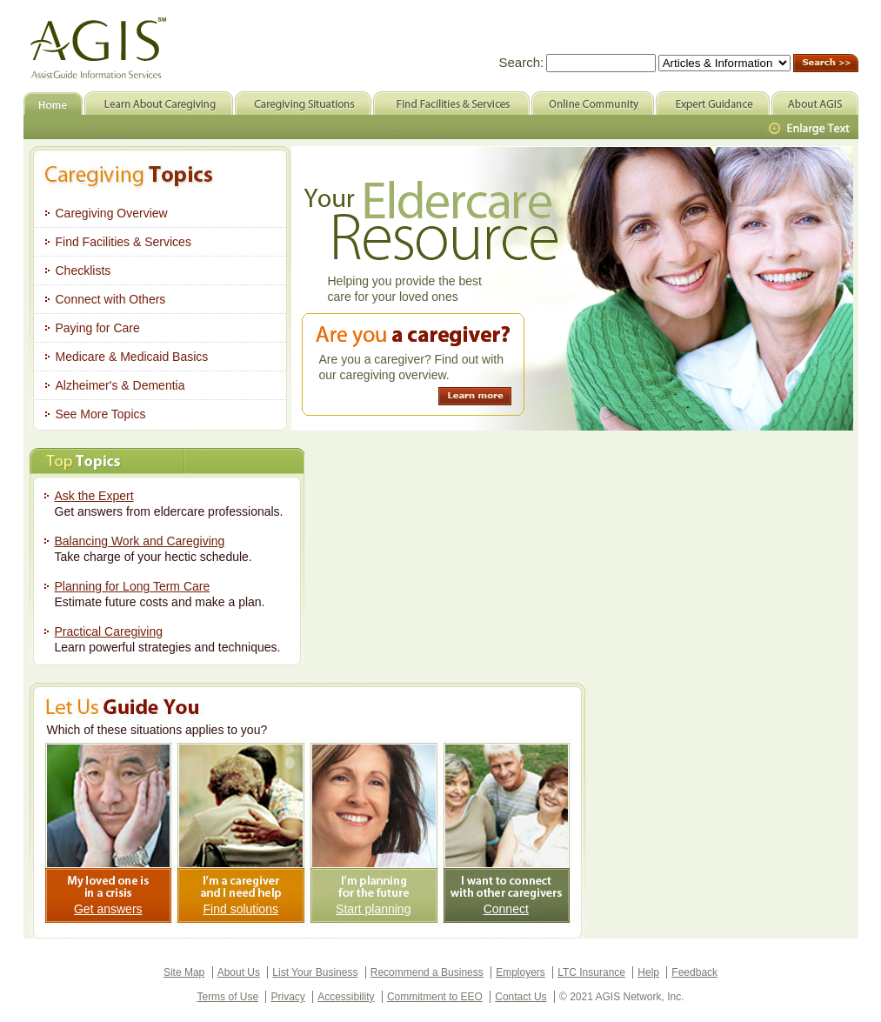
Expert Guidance (713, 103)
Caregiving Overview (112, 213)
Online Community (592, 103)
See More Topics (101, 414)
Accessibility (345, 997)
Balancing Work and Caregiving (140, 541)
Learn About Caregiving (158, 103)
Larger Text (810, 128)
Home (53, 103)
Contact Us (520, 997)
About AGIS (814, 103)
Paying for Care (98, 328)
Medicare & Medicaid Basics (132, 357)
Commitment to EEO (435, 997)
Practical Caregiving (109, 631)
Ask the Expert (94, 496)
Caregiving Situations (303, 103)
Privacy (287, 997)
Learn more (474, 396)
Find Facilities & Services (123, 242)
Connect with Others (111, 299)
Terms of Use (227, 997)
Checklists (83, 270)
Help (648, 972)
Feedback (694, 972)
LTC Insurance (591, 972)
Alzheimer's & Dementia (120, 385)
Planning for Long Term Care (132, 586)
